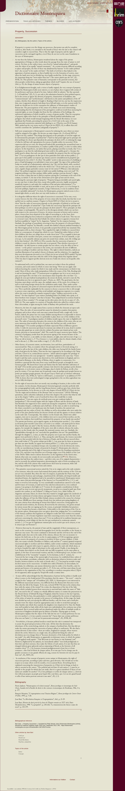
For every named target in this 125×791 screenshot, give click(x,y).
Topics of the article (44, 41)
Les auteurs (75, 21)
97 (65, 457)
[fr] (16, 41)
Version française (93, 3)
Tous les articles (31, 21)
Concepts (21, 754)
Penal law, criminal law (25, 742)
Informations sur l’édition (58, 779)
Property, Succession (26, 31)
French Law (22, 738)
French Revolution (24, 740)
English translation (106, 3)
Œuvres (60, 21)
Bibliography (22, 41)
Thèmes (48, 21)
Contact (72, 779)
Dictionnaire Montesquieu (40, 13)
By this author (32, 41)
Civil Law (21, 736)
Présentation (12, 21)
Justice (20, 752)
